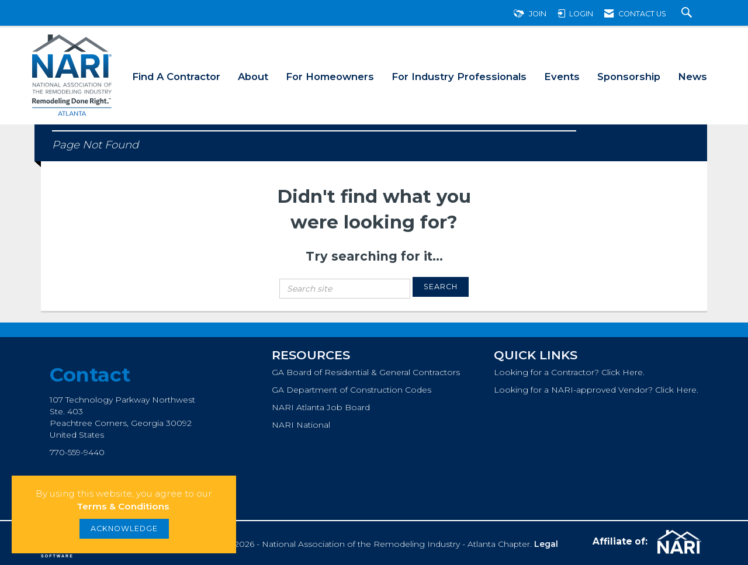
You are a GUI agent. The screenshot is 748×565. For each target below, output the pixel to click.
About (253, 76)
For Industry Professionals (459, 76)
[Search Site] (688, 14)
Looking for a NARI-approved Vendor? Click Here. (596, 389)
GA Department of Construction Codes (351, 389)
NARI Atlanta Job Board (321, 407)
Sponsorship (628, 76)
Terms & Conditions (123, 506)
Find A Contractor (176, 76)
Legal (546, 544)
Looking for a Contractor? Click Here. (569, 372)
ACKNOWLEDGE (124, 528)
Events (562, 76)
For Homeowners (330, 76)
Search (441, 286)
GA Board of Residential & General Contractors (366, 372)
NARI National (301, 425)
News (692, 76)
